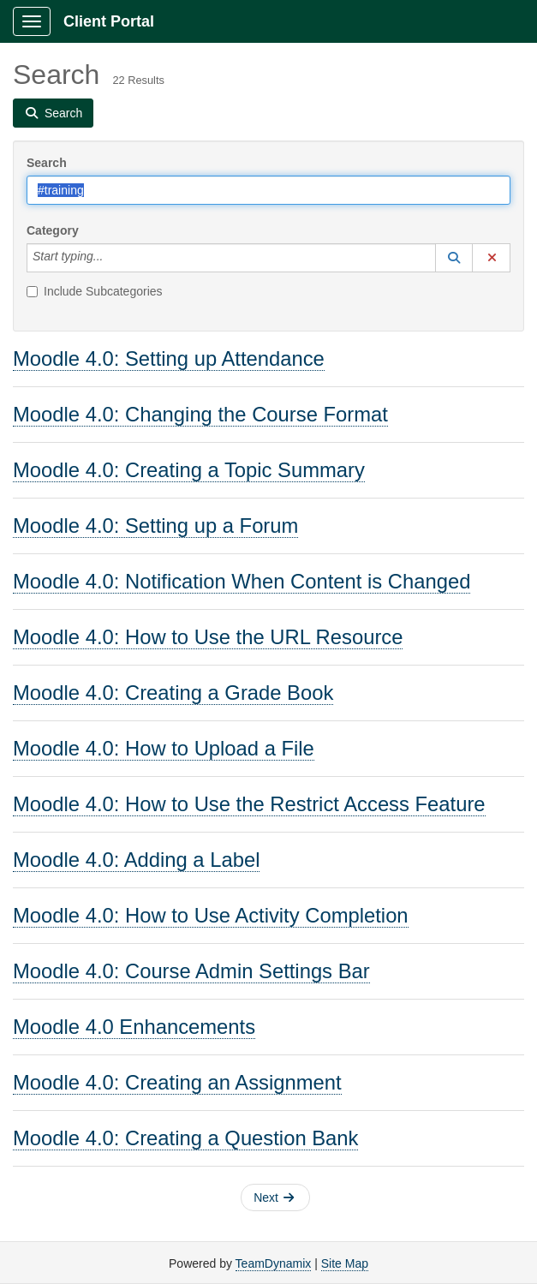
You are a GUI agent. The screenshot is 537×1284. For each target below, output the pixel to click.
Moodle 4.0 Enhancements (134, 1026)
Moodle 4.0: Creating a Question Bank (185, 1138)
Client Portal (108, 21)
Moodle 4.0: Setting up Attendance (169, 358)
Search (47, 163)
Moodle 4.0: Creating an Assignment (177, 1082)
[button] (454, 257)
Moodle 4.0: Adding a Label (136, 859)
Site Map (344, 1263)
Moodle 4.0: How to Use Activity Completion (211, 915)
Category (53, 230)
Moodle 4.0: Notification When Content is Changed (241, 581)
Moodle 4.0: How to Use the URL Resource (208, 636)
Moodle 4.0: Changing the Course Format (200, 414)
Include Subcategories (95, 291)
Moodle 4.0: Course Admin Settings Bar (191, 970)
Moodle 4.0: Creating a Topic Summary (189, 469)
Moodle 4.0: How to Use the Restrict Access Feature (249, 803)
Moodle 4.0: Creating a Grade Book (173, 692)
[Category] (112, 257)
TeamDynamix (274, 1263)
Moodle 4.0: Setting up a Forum (155, 525)
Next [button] (274, 1197)
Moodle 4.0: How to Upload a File (163, 748)
